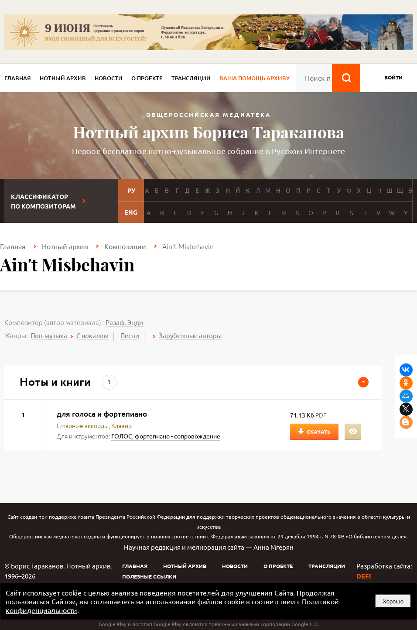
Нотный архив (63, 78)
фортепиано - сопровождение (177, 436)
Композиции (125, 246)
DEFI (363, 576)
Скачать (319, 431)
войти (393, 77)
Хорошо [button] (393, 601)
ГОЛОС (121, 436)
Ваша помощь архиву (254, 78)
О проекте (147, 78)
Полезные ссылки (149, 576)
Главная (17, 78)
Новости (109, 78)
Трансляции (191, 78)
